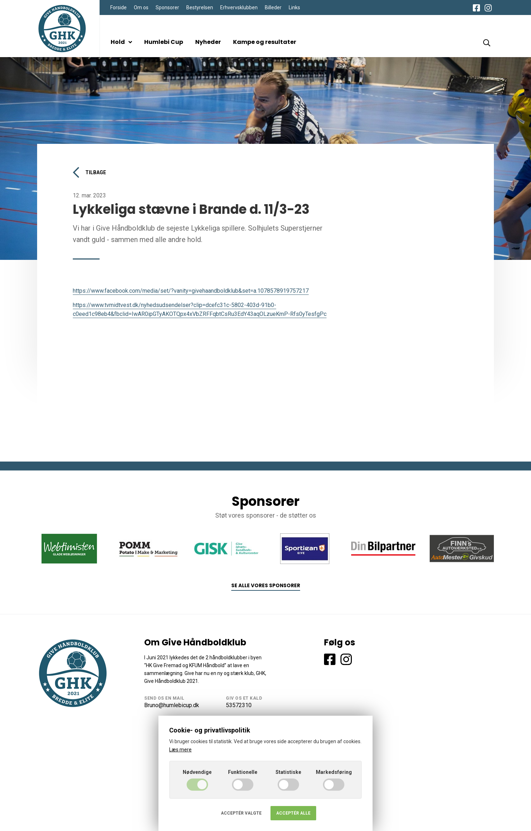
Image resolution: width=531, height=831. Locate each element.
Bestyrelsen (199, 7)
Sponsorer (167, 7)
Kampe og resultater (264, 42)
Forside (118, 7)
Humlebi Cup (163, 42)
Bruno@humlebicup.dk (171, 705)
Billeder (273, 7)
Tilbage (89, 172)
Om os (141, 7)
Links (294, 7)
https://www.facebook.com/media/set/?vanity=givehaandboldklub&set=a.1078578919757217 (191, 290)
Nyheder (208, 42)
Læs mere (180, 749)
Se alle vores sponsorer (265, 585)
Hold (121, 42)
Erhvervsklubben (239, 7)
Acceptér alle (293, 813)
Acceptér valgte (241, 813)
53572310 (239, 705)
